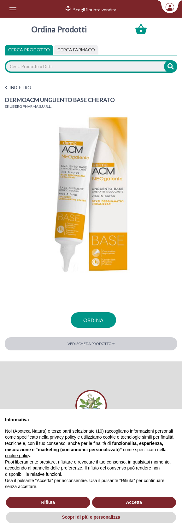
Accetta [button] (134, 502)
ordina (93, 320)
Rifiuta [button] (48, 502)
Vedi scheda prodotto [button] (91, 343)
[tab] (76, 50)
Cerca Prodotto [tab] (29, 49)
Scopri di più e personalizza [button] (91, 517)
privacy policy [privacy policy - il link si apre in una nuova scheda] (63, 437)
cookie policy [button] (17, 455)
